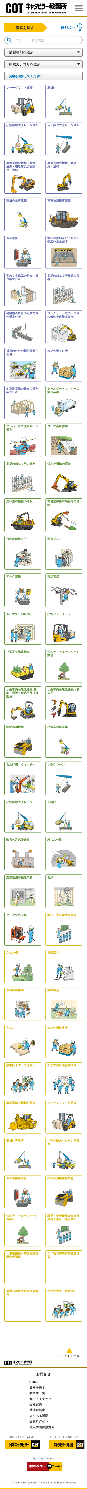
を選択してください (25, 76)
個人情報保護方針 (42, 1427)
